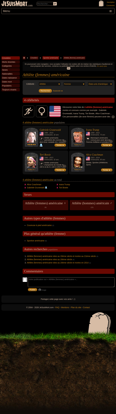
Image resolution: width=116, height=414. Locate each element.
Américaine (48, 135)
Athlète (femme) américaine (74, 58)
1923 (92, 158)
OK (68, 68)
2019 (51, 133)
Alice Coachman (94, 154)
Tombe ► (60, 145)
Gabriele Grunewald (50, 129)
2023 (51, 158)
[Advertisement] (58, 35)
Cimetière (34, 58)
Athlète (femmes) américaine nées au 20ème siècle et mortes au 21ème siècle (61, 256)
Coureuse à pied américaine (39, 225)
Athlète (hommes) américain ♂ (92, 204)
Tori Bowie (45, 154)
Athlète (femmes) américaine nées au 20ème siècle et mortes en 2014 (58, 263)
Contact (86, 307)
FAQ (57, 307)
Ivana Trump (92, 129)
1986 (46, 133)
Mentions (65, 307)
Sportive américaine (50, 58)
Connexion (111, 5)
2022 (98, 133)
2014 (98, 158)
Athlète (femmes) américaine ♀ (45, 204)
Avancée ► (58, 91)
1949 (92, 133)
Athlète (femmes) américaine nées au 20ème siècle (49, 259)
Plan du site (76, 307)
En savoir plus (102, 66)
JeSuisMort (14, 4)
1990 (46, 158)
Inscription (111, 2)
